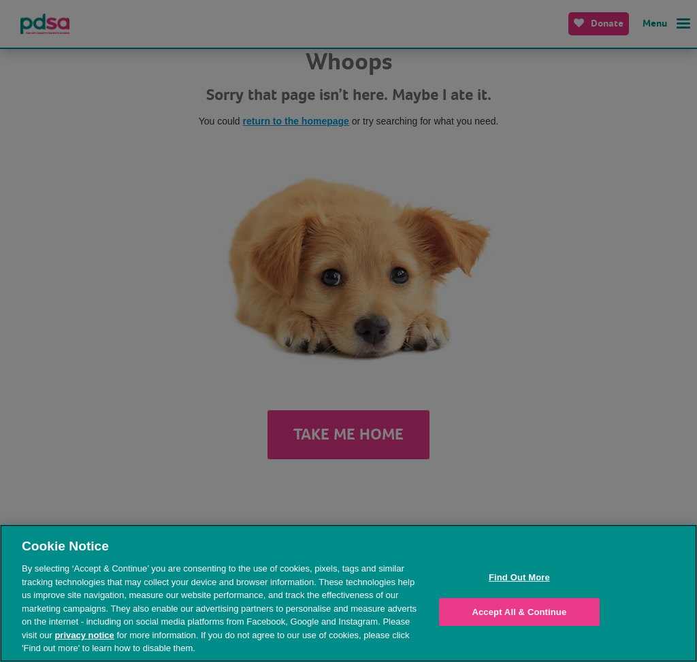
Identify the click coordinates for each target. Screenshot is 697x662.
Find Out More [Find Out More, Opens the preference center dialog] (519, 577)
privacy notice (84, 635)
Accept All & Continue (519, 612)
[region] (348, 593)
